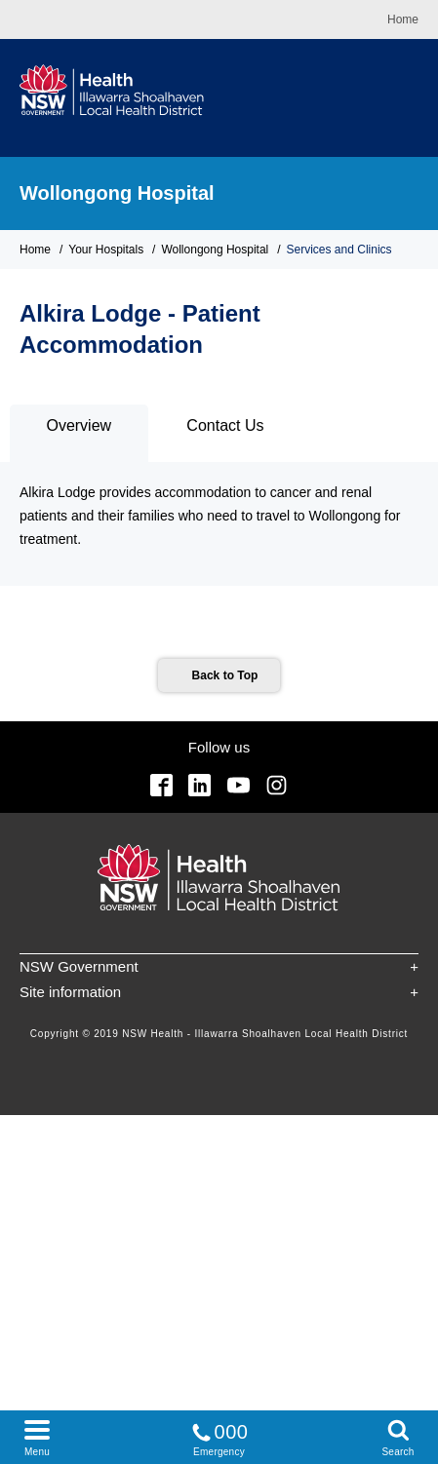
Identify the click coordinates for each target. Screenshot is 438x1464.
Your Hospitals (105, 249)
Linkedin (199, 785)
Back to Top (225, 675)
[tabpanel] (219, 524)
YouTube (238, 785)
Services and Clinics (339, 249)
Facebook (161, 785)
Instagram (276, 785)
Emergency (219, 1436)
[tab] (79, 433)
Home (402, 19)
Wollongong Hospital (117, 193)
